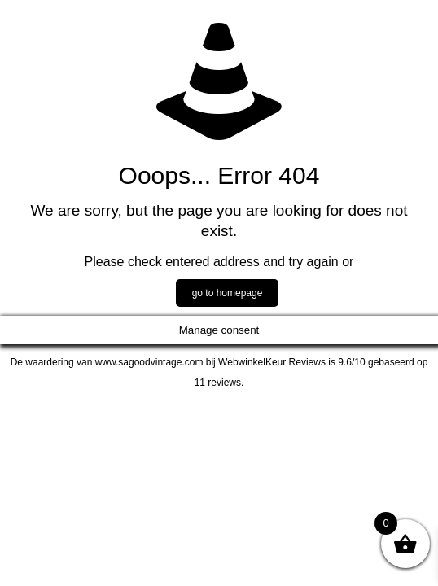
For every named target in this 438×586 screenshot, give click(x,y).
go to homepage (227, 293)
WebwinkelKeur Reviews (272, 362)
